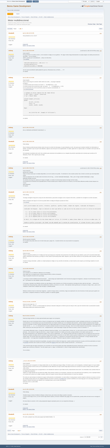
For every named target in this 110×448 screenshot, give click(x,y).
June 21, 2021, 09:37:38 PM (29, 360)
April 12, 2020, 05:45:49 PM (28, 50)
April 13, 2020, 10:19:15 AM (28, 127)
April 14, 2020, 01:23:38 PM (28, 236)
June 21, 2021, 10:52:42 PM (28, 414)
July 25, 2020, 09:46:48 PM (28, 268)
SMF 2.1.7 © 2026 (9, 446)
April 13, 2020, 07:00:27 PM (28, 168)
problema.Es (63, 378)
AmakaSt (11, 33)
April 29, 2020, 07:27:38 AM (28, 250)
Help (91, 446)
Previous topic (92, 24)
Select (27, 59)
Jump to (81, 437)
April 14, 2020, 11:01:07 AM (28, 192)
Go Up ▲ (102, 446)
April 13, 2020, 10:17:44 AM (28, 77)
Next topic (99, 24)
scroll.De (26, 342)
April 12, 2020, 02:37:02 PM (28, 33)
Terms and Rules (96, 446)
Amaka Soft (25, 44)
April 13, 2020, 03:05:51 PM (28, 141)
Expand (31, 89)
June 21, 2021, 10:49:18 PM (28, 389)
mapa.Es (54, 342)
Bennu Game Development (19, 6)
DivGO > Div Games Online (29, 45)
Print (100, 28)
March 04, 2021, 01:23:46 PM (29, 315)
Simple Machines (17, 446)
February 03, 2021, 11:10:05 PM (29, 301)
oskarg (11, 50)
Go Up (9, 430)
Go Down (10, 28)
